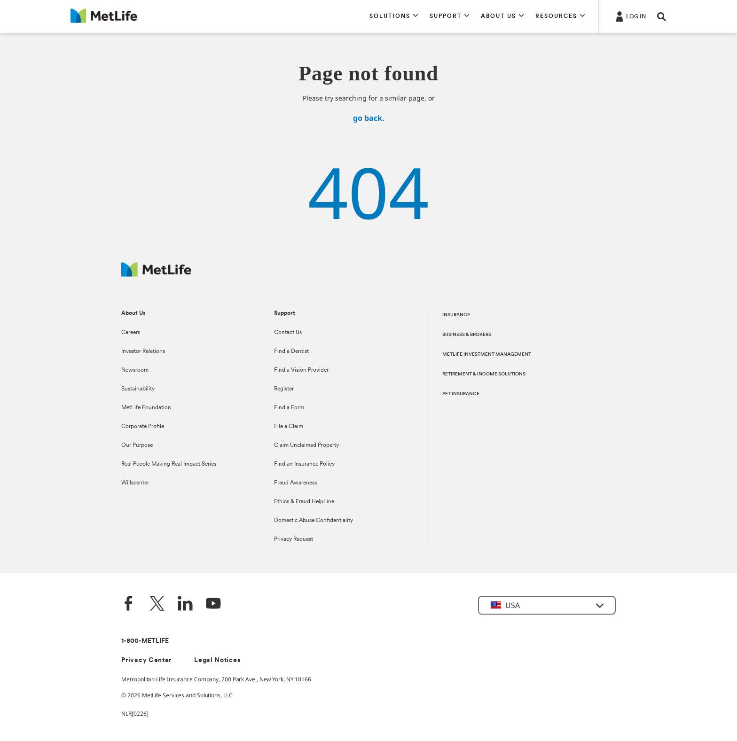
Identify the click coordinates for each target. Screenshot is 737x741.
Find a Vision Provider (301, 370)
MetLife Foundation (146, 408)
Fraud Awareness (295, 483)
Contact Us (288, 332)
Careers (130, 332)
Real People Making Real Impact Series (168, 464)
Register (284, 389)
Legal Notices (217, 660)
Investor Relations (143, 351)
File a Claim (288, 426)
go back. (368, 118)
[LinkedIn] (185, 604)
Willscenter (135, 483)
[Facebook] (128, 604)
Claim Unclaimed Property (306, 445)
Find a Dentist (291, 351)
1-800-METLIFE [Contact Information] (145, 641)
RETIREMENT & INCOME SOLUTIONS (483, 374)
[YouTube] (213, 604)
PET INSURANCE (460, 394)
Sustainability (138, 389)
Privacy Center (146, 660)
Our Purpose (137, 445)
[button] (394, 16)
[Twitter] (157, 604)
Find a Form (289, 408)
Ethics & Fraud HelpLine (304, 502)
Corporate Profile (142, 426)
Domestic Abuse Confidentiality (313, 520)
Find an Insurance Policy (304, 464)
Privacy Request (293, 539)
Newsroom (135, 370)
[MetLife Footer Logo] (156, 274)
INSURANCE (456, 315)
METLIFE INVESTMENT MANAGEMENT (486, 354)
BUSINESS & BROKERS (466, 334)
